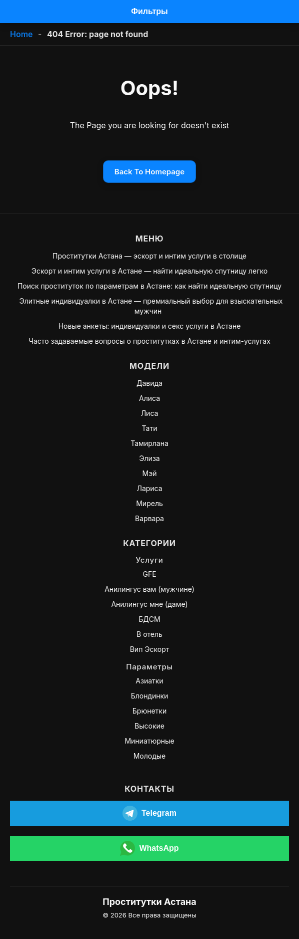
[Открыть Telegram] (149, 813)
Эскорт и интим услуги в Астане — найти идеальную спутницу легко (150, 271)
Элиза (149, 458)
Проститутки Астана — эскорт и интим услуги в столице (149, 256)
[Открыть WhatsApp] (149, 848)
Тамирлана (149, 443)
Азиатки (149, 680)
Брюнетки (149, 711)
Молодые (150, 756)
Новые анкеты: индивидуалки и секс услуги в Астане (149, 326)
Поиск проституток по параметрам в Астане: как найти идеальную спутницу (150, 286)
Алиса (149, 398)
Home (21, 34)
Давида (149, 383)
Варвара (149, 518)
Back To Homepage (149, 171)
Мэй (149, 473)
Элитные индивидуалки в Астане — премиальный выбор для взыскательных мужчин (151, 306)
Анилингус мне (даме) (149, 604)
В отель (149, 634)
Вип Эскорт (150, 649)
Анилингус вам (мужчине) (149, 589)
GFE (149, 574)
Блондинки (149, 695)
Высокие (149, 726)
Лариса (149, 488)
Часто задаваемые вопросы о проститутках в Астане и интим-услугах (149, 341)
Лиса (149, 413)
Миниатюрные (149, 741)
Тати (150, 428)
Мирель (149, 503)
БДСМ (149, 619)
